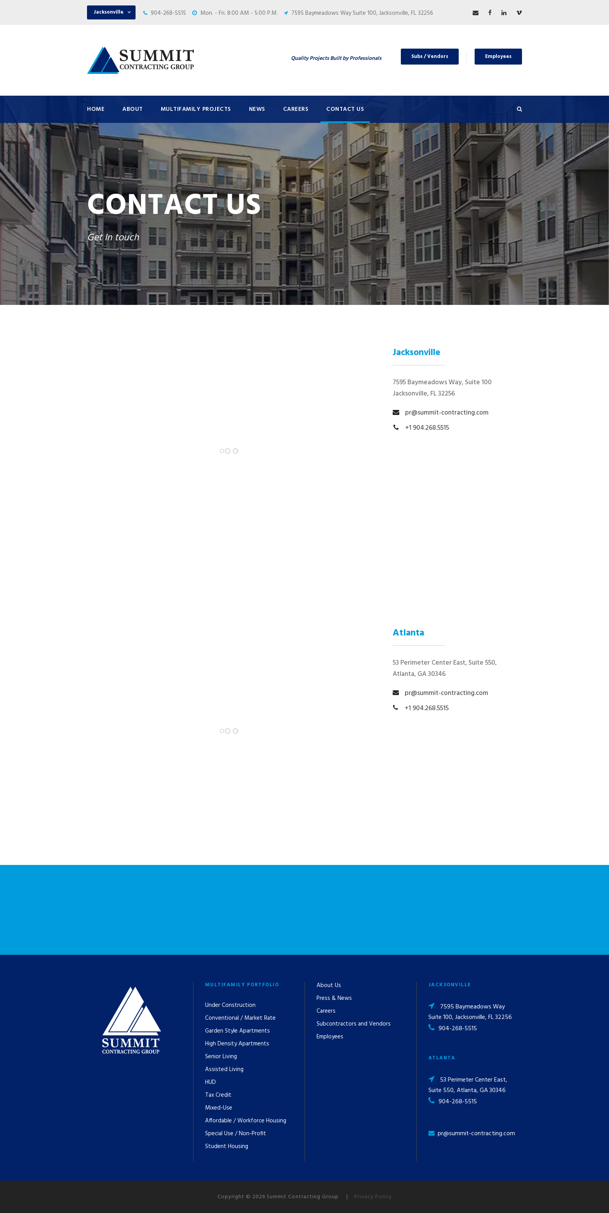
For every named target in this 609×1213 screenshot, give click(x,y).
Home (95, 109)
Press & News (334, 998)
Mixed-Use (218, 1108)
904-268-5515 (168, 13)
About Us (329, 985)
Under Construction (230, 1005)
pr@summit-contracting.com (476, 1134)
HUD (210, 1082)
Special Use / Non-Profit (235, 1133)
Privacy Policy (373, 1196)
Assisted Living (224, 1069)
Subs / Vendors (429, 57)
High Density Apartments (237, 1043)
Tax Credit (218, 1095)
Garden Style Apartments (237, 1031)
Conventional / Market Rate (240, 1018)
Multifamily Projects (196, 109)
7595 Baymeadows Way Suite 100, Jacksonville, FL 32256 (362, 13)
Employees (498, 57)
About (132, 109)
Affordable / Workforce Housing (245, 1120)
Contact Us (345, 109)
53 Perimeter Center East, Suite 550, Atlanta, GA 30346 (467, 1085)
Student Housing (226, 1146)
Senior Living (221, 1056)
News (257, 109)
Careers (296, 109)
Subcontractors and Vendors (354, 1024)
